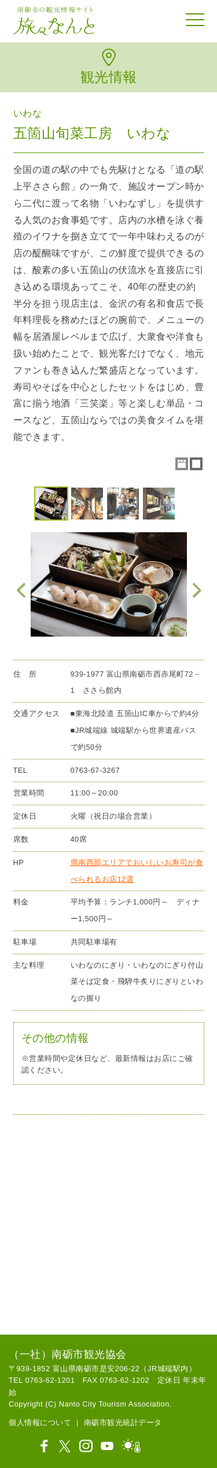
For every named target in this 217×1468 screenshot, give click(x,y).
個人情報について (40, 1422)
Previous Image (21, 590)
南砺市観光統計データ (123, 1422)
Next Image (196, 590)
